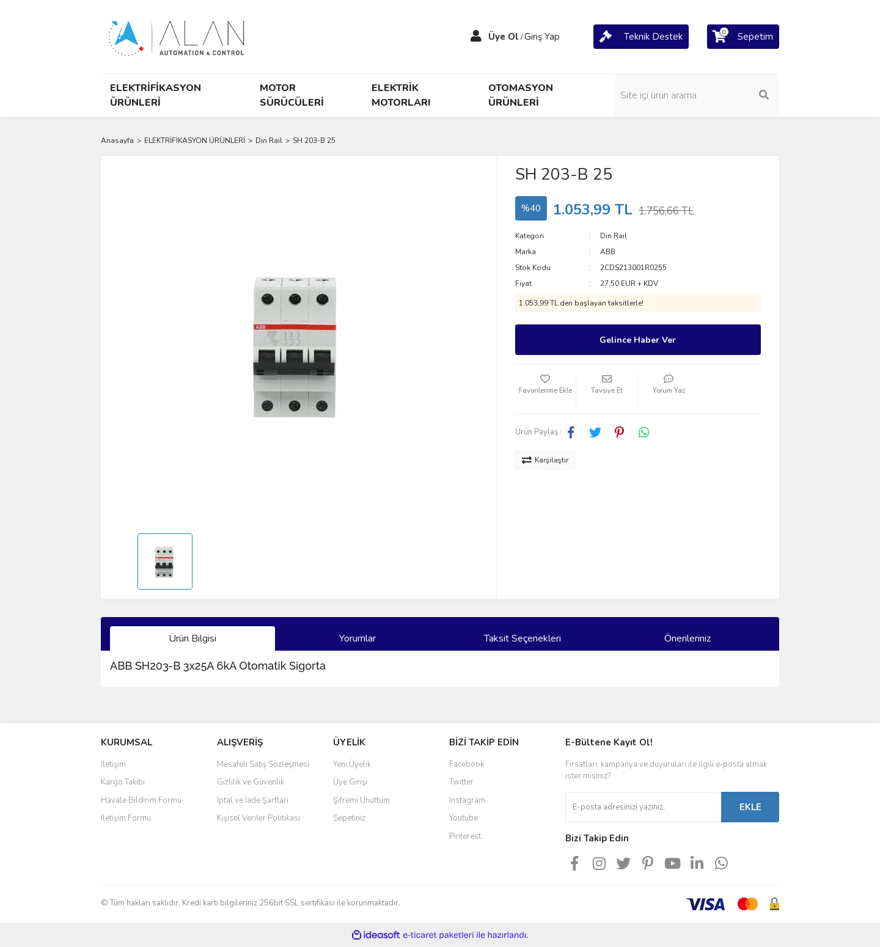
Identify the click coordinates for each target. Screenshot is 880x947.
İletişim (113, 764)
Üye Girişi (350, 782)
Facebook (466, 764)
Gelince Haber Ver (638, 340)
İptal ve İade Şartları (252, 800)
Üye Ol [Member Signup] (503, 37)
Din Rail (613, 236)
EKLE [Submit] (750, 807)
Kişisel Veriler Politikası (258, 818)
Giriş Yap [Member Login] (542, 37)
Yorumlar (357, 638)
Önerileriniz (687, 638)
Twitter (461, 782)
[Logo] (177, 36)
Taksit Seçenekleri (522, 638)
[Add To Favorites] (545, 389)
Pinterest (465, 836)
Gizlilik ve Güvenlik (250, 782)
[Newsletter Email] (643, 807)
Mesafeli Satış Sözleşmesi (263, 764)
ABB (607, 252)
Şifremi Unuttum (361, 800)
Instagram (467, 800)
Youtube (463, 818)
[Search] (696, 95)
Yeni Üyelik (352, 764)
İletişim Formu (126, 818)
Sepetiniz (349, 818)
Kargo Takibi (123, 782)
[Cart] (641, 36)
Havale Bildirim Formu (141, 800)
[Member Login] (476, 36)
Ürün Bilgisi (192, 638)
